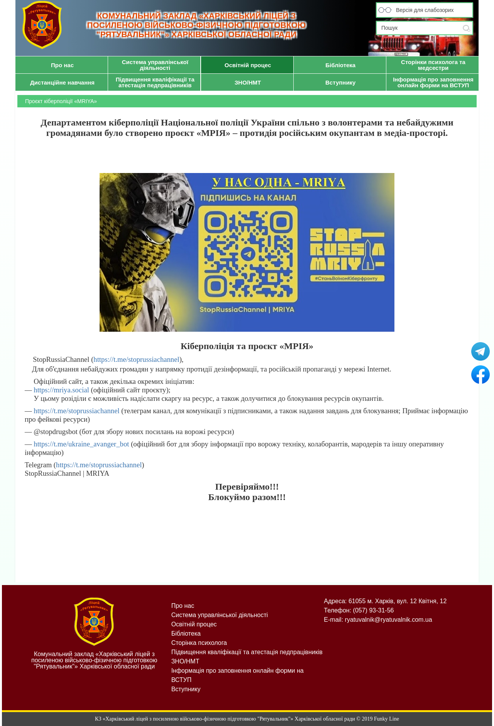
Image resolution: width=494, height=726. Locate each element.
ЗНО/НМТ (185, 661)
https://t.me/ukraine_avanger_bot (81, 444)
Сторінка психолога (199, 642)
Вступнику (186, 689)
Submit (466, 28)
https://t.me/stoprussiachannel (136, 359)
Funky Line (386, 719)
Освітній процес (194, 624)
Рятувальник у (480, 351)
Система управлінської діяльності (219, 615)
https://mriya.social (60, 390)
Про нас (182, 605)
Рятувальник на (480, 374)
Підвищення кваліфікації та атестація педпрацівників (247, 652)
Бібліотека (186, 633)
